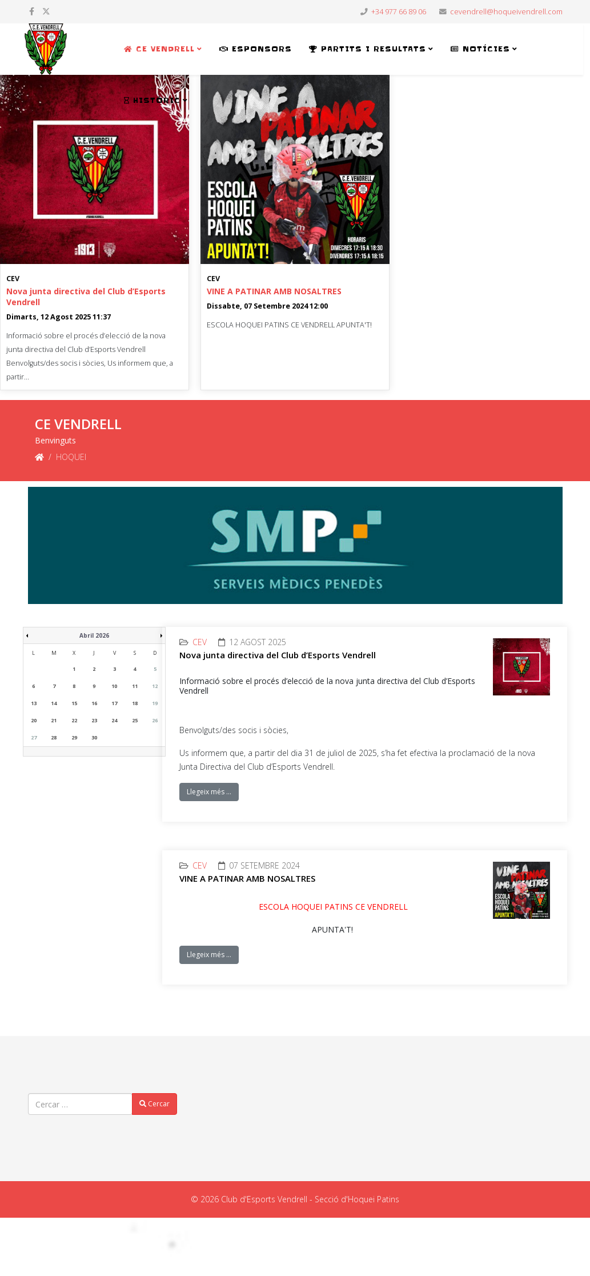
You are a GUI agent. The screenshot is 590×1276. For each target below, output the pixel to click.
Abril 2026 (94, 635)
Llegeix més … (209, 792)
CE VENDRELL (159, 49)
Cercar (154, 1104)
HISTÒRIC (152, 100)
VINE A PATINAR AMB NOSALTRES (274, 291)
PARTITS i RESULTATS (367, 49)
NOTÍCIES (480, 49)
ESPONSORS (255, 49)
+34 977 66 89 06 (398, 12)
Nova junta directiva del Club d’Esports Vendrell (277, 655)
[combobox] (80, 1104)
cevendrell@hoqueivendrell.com (506, 12)
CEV (12, 278)
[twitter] (46, 11)
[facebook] (31, 11)
